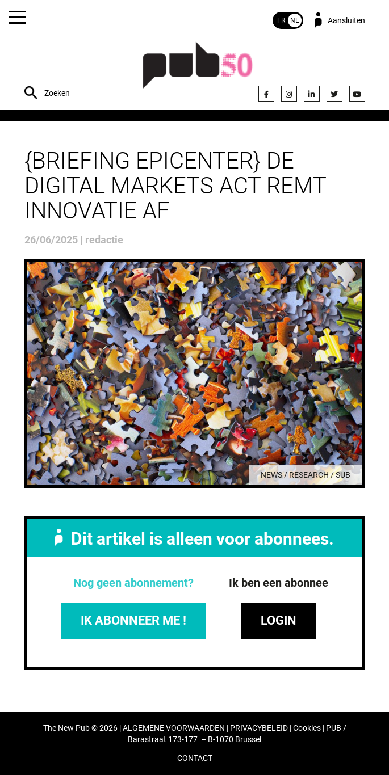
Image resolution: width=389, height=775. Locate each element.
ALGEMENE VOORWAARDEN (174, 728)
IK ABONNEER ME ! (133, 620)
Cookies (307, 728)
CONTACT (194, 758)
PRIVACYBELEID (259, 728)
